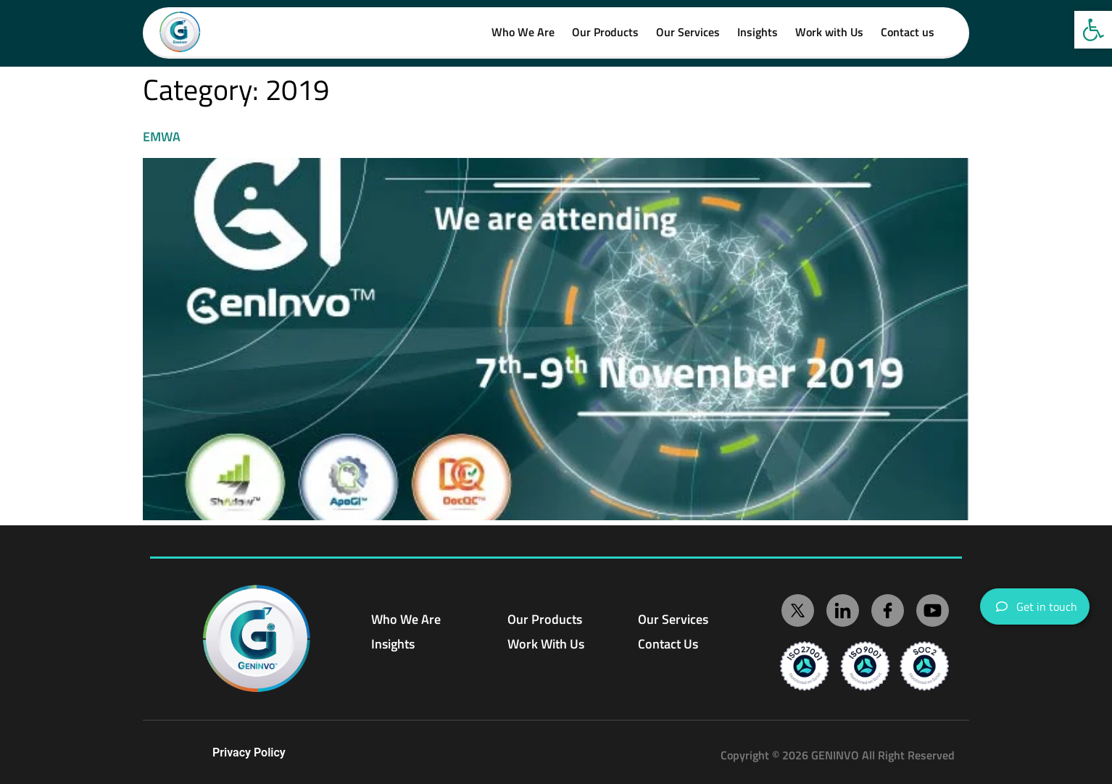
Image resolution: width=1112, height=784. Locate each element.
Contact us (907, 32)
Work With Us (545, 644)
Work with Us (829, 32)
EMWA (162, 136)
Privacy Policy (249, 752)
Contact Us (668, 644)
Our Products (605, 32)
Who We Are (523, 32)
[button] (1093, 30)
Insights (757, 32)
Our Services (688, 32)
